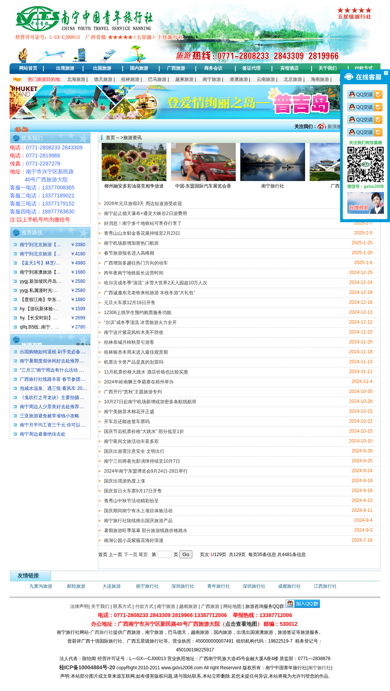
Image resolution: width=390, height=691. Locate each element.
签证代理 (251, 68)
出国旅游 (102, 68)
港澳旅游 (239, 79)
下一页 (130, 554)
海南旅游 (320, 79)
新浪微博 (335, 126)
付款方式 (364, 68)
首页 (110, 137)
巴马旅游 (157, 79)
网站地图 (232, 606)
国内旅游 (139, 68)
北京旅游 (293, 79)
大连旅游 (111, 586)
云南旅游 (266, 79)
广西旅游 (176, 68)
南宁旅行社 (147, 586)
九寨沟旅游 (40, 586)
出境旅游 (65, 68)
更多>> (83, 345)
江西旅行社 (325, 586)
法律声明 (79, 606)
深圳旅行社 (182, 586)
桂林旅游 (130, 79)
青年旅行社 (218, 586)
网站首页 (28, 68)
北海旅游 (76, 79)
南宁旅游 (212, 79)
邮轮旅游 (76, 586)
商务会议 (213, 68)
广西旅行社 (101, 632)
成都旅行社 (289, 586)
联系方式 (122, 606)
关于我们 (327, 68)
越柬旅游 (184, 79)
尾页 (143, 554)
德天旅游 (103, 79)
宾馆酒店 (289, 68)
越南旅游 (188, 606)
